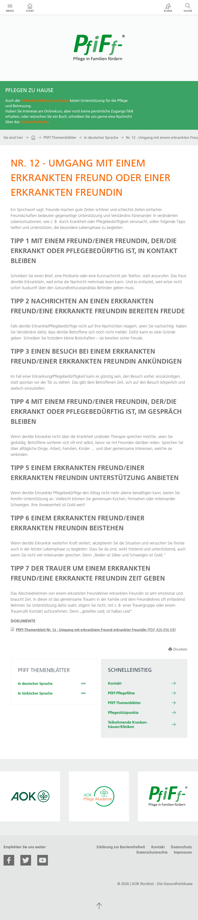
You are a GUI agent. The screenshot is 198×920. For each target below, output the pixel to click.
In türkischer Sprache (35, 693)
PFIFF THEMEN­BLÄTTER (44, 670)
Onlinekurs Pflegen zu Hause (45, 100)
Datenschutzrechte (152, 852)
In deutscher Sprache (101, 137)
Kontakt (115, 683)
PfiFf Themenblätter (59, 137)
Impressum (183, 852)
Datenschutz (181, 847)
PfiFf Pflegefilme (121, 693)
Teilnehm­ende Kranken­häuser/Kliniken (127, 724)
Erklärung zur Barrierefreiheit (121, 847)
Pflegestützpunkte (123, 712)
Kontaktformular (34, 122)
